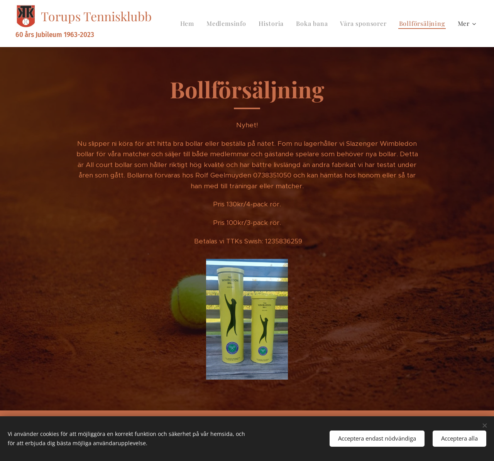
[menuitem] (189, 23)
